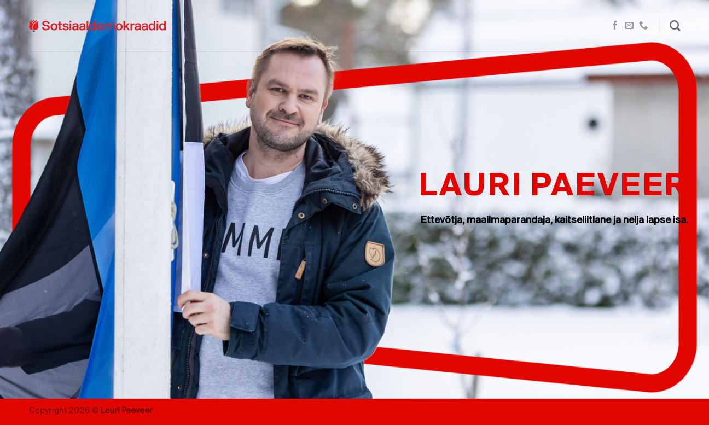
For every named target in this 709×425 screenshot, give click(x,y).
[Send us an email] (629, 26)
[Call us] (643, 26)
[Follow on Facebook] (615, 26)
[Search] (675, 25)
